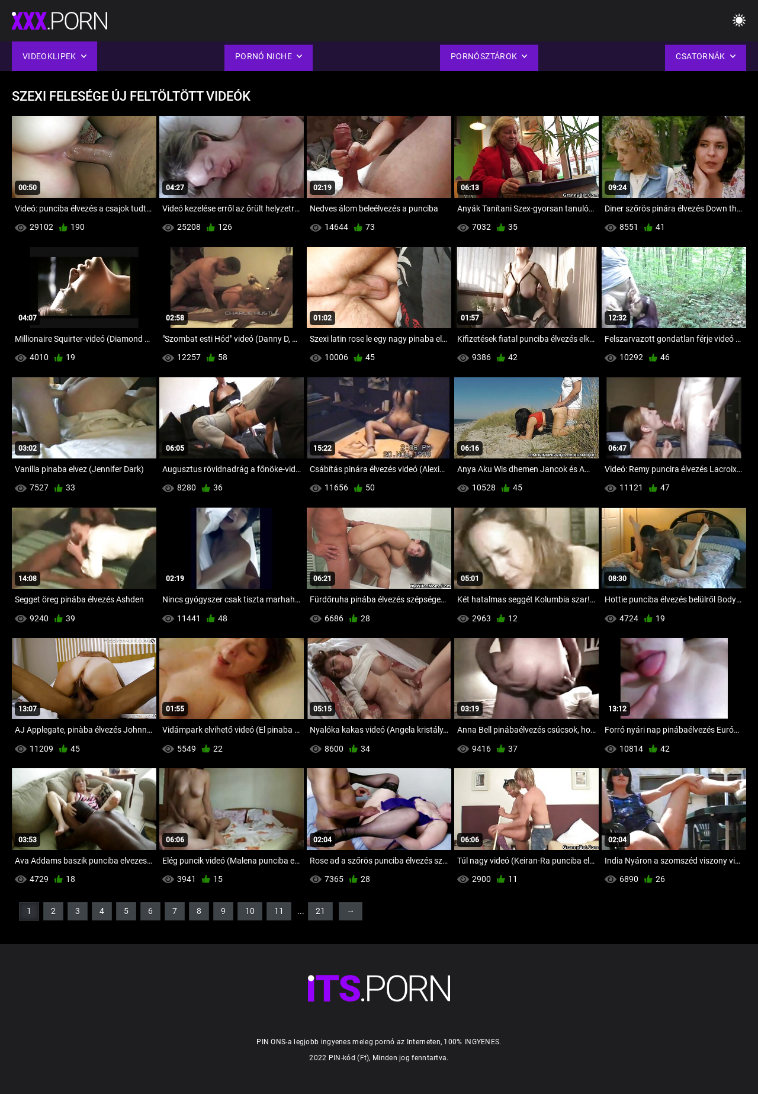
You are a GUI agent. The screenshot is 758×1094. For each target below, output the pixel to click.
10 (250, 911)
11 (279, 911)
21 (320, 911)
